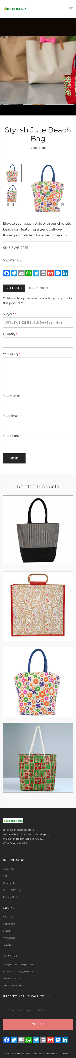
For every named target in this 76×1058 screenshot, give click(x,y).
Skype (6, 931)
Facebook (9, 924)
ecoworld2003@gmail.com (19, 971)
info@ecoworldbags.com (18, 964)
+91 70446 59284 (13, 985)
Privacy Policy (11, 897)
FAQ (5, 876)
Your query (11, 354)
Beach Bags (38, 148)
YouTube (8, 916)
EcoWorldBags (16, 1053)
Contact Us (9, 883)
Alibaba (7, 945)
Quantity (10, 334)
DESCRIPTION (38, 288)
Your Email (11, 416)
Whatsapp (9, 938)
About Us (8, 869)
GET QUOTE (14, 288)
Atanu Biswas (63, 1053)
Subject (9, 314)
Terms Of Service (13, 890)
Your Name (11, 396)
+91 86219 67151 (12, 978)
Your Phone (12, 436)
